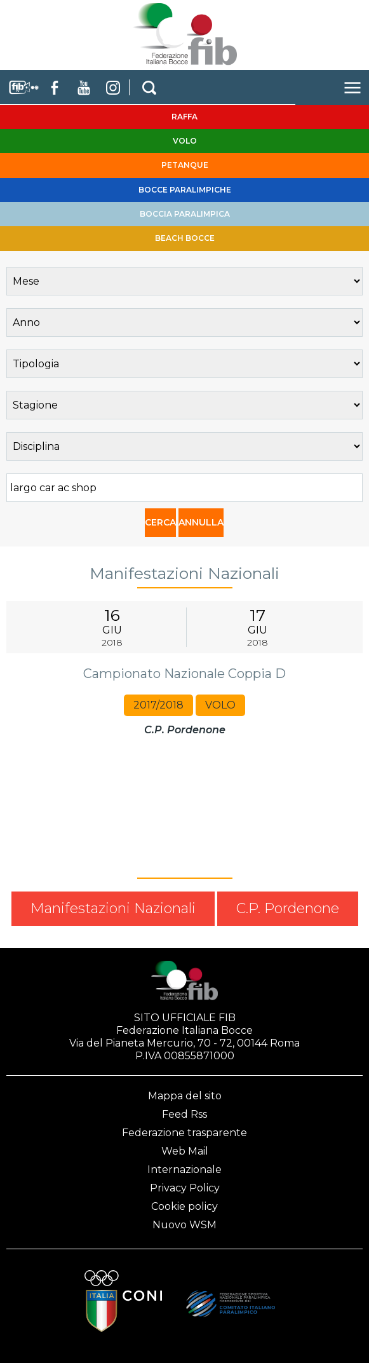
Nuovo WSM (184, 1225)
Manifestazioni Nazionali (113, 908)
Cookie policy (184, 1206)
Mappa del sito (185, 1096)
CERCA (160, 522)
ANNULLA (201, 522)
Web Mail (184, 1151)
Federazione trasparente (184, 1133)
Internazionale (184, 1169)
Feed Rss (184, 1114)
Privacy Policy (185, 1188)
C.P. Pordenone (287, 908)
